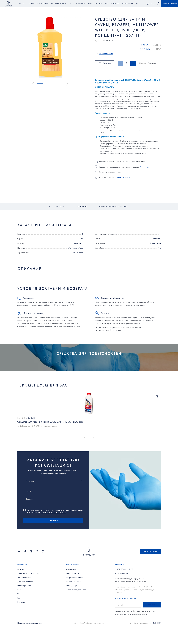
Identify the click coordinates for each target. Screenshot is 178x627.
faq (106, 4)
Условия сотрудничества (76, 589)
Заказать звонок (150, 551)
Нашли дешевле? (106, 53)
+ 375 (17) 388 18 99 (124, 569)
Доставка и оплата (25, 581)
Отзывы (20, 594)
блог (90, 4)
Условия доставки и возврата (114, 207)
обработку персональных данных (55, 510)
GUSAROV (156, 623)
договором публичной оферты (53, 512)
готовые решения (77, 4)
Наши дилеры (71, 585)
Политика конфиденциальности (30, 623)
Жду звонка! (53, 520)
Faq (18, 598)
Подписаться (152, 605)
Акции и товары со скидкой (28, 573)
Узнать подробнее (147, 167)
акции (31, 4)
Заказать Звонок (170, 3)
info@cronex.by (123, 574)
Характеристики (57, 207)
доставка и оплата (59, 4)
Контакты (21, 602)
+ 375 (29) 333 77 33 (130, 4)
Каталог (22, 4)
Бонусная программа (74, 577)
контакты (115, 4)
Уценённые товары (24, 577)
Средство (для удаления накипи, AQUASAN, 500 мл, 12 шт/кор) (50, 421)
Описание (82, 207)
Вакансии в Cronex (73, 581)
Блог (19, 589)
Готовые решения (24, 585)
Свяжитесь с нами (123, 177)
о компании (42, 4)
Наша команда (72, 573)
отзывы (99, 4)
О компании (71, 569)
